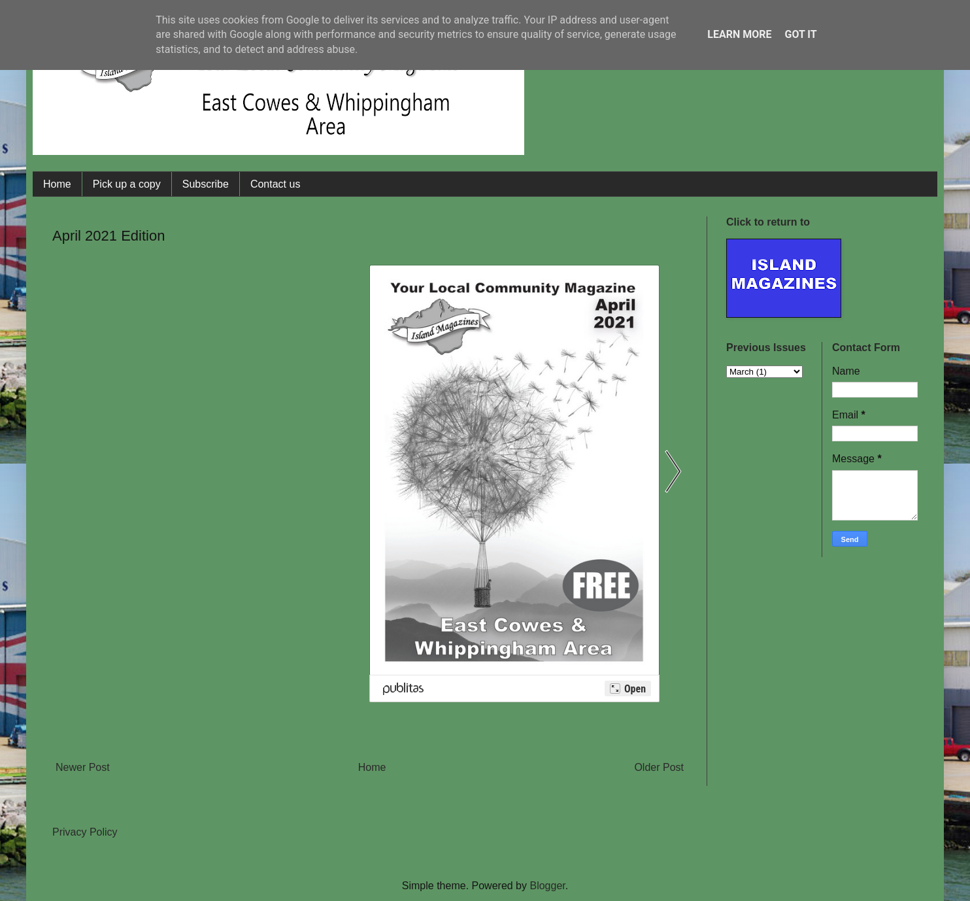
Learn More (739, 34)
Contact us (275, 184)
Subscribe (205, 184)
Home (57, 184)
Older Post (659, 767)
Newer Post (83, 767)
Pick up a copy (127, 184)
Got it (800, 34)
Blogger (547, 885)
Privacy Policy (85, 832)
